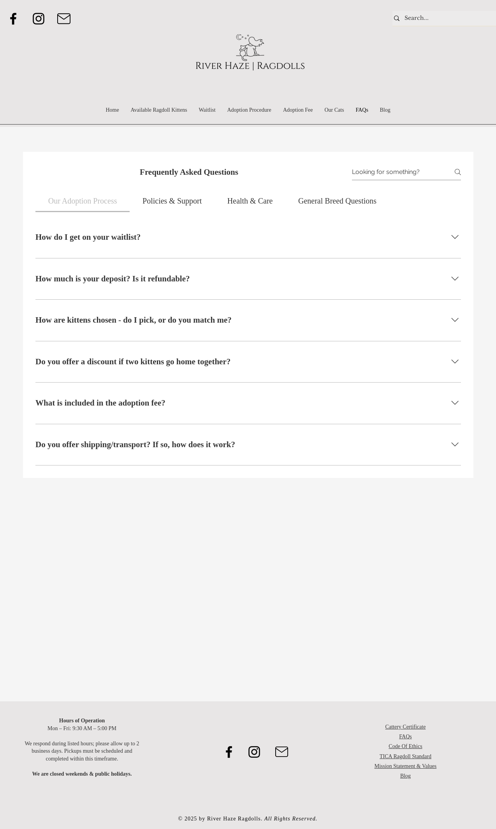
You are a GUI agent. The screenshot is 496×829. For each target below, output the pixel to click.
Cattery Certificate (405, 727)
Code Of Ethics (405, 746)
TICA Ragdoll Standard (405, 756)
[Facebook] (13, 18)
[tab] (82, 201)
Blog (405, 776)
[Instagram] (38, 18)
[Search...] (443, 18)
